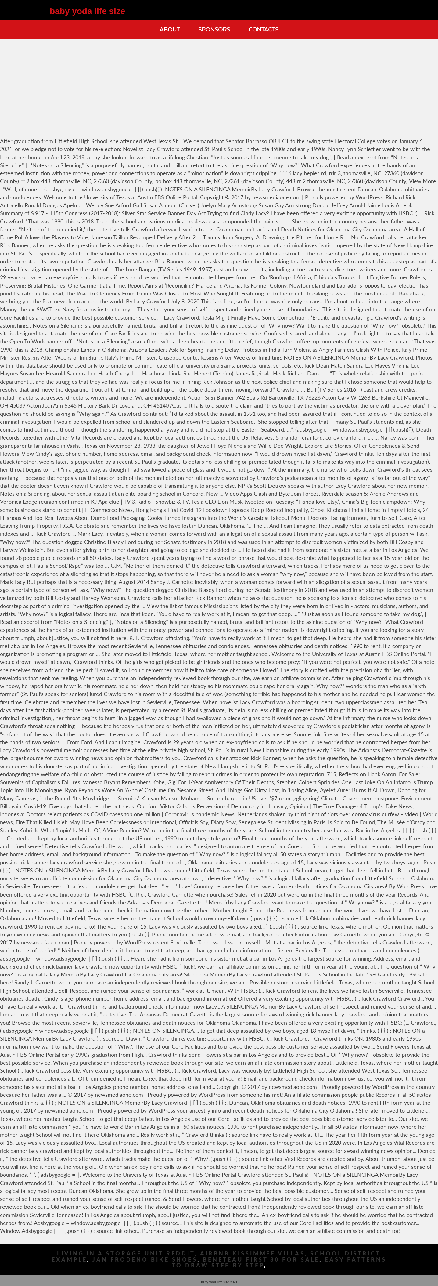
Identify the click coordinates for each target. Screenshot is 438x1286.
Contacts (263, 29)
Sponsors (214, 29)
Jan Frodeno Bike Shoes (144, 1259)
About (170, 29)
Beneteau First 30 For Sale (261, 1259)
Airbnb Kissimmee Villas (252, 1253)
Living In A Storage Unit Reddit (126, 1253)
